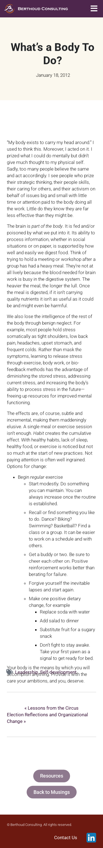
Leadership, (27, 672)
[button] (94, 8)
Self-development (58, 672)
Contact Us (65, 838)
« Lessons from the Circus (51, 708)
